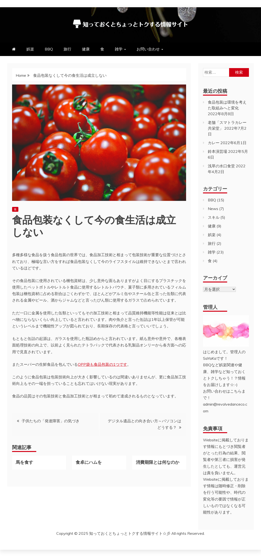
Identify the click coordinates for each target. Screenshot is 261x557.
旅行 (67, 49)
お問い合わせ (148, 49)
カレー (213, 142)
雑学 (119, 49)
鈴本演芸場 (217, 151)
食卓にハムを (89, 462)
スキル (213, 217)
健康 (86, 49)
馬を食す (24, 462)
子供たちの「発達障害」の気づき (51, 420)
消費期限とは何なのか (157, 462)
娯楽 (30, 49)
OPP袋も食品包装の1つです (102, 364)
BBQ (49, 49)
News (213, 208)
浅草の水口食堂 (221, 165)
